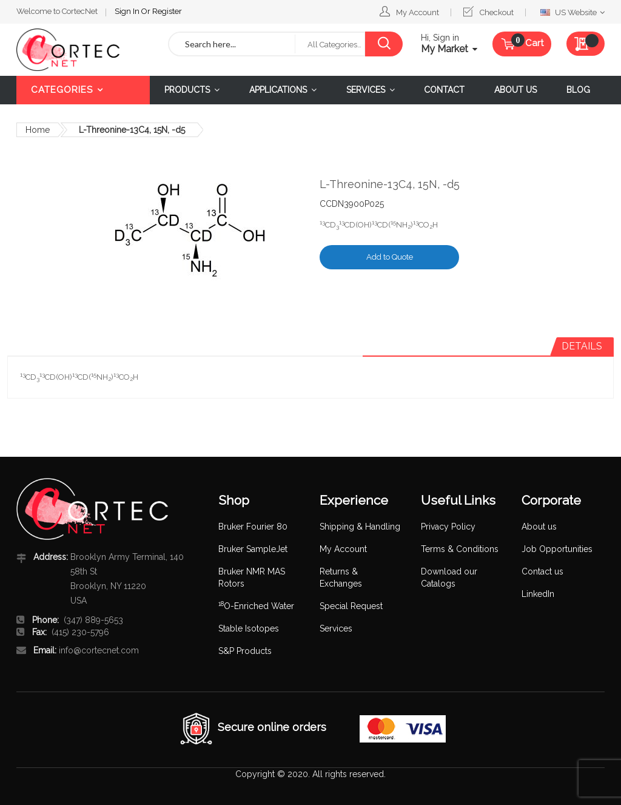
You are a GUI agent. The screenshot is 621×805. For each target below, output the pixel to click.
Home (37, 130)
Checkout (497, 12)
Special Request (351, 606)
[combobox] (232, 44)
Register (167, 11)
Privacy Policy (448, 526)
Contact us (542, 571)
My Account (417, 12)
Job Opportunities (557, 549)
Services (336, 628)
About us (539, 526)
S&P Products (245, 651)
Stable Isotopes (248, 628)
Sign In (128, 11)
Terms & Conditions (459, 549)
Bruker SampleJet (252, 549)
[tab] (582, 346)
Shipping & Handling (360, 526)
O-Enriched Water (256, 606)
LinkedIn (538, 594)
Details (582, 346)
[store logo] (83, 49)
